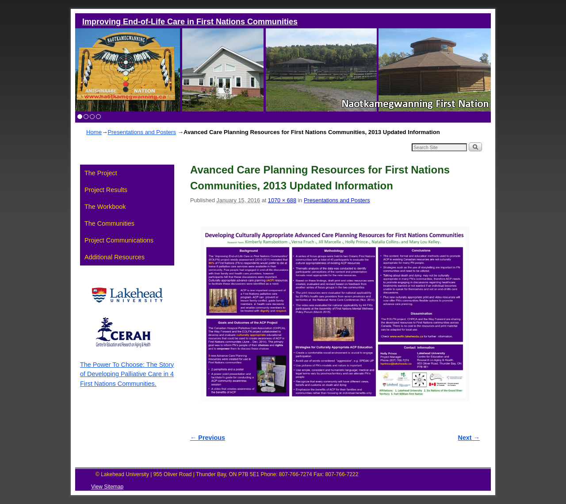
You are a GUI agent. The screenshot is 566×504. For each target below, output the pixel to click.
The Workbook (105, 206)
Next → (469, 437)
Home (94, 132)
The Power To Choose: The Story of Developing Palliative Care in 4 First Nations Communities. (127, 374)
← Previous (207, 437)
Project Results (105, 189)
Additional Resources (114, 257)
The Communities (109, 223)
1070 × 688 (282, 200)
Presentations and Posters (141, 132)
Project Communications (118, 240)
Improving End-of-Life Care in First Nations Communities (190, 21)
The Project (100, 173)
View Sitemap (107, 487)
